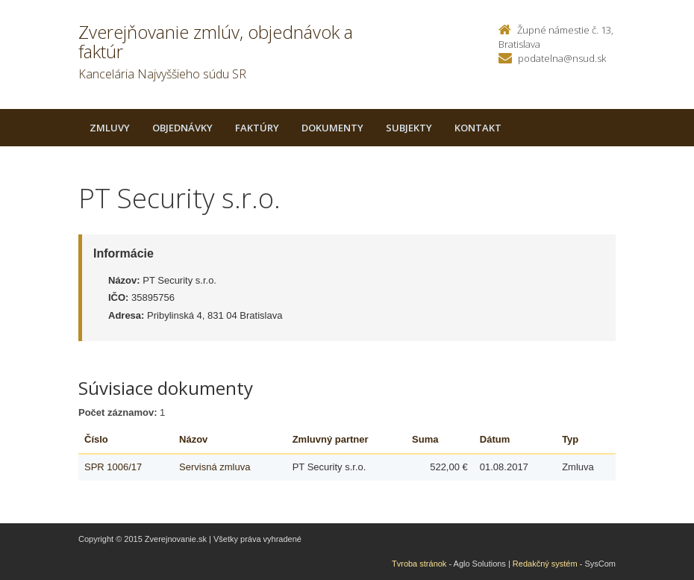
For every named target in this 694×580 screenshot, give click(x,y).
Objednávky (182, 127)
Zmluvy (110, 127)
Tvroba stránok (419, 563)
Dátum (495, 439)
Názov (193, 439)
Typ (570, 439)
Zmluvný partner (331, 439)
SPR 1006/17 (113, 467)
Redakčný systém (545, 563)
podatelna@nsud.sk (562, 58)
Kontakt (477, 127)
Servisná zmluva (214, 467)
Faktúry (257, 127)
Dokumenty (332, 127)
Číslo (96, 439)
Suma (425, 439)
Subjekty (409, 127)
